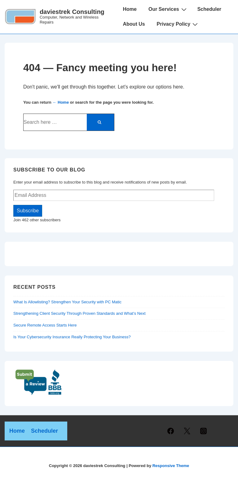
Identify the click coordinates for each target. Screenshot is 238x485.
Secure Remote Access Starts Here (45, 325)
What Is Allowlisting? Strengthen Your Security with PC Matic (67, 302)
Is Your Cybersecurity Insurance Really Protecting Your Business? (72, 337)
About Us (134, 24)
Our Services (168, 9)
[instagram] (203, 431)
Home (130, 9)
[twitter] (187, 431)
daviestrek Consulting (72, 11)
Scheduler (209, 9)
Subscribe (28, 210)
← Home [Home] (60, 102)
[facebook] (171, 431)
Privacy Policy (178, 24)
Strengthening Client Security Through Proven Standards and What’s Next (79, 313)
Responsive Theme (170, 465)
